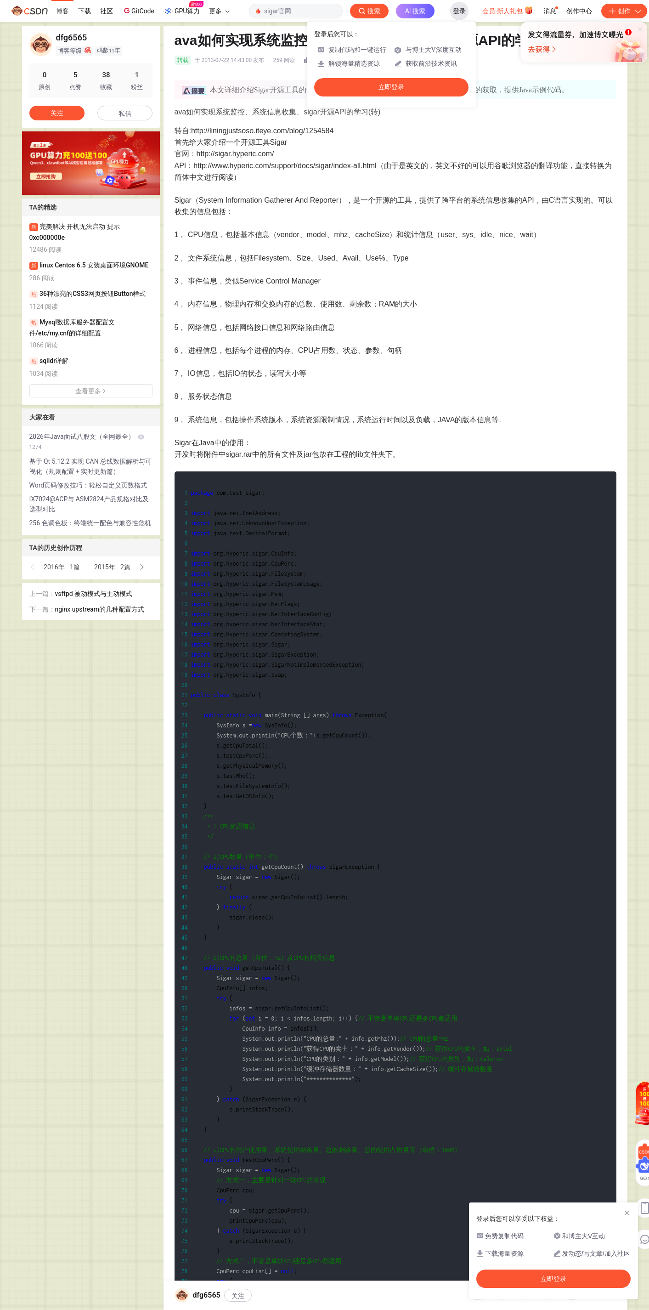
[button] (33, 567)
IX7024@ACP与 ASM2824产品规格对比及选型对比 (89, 504)
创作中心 (579, 11)
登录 (459, 11)
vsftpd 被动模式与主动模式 (94, 593)
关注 (237, 1295)
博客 (62, 11)
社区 (106, 11)
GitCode (138, 10)
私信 (125, 113)
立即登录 (391, 87)
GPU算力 (183, 8)
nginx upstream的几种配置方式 (99, 609)
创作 (624, 11)
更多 (219, 11)
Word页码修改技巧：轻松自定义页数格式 (88, 485)
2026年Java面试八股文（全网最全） (86, 441)
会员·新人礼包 (507, 10)
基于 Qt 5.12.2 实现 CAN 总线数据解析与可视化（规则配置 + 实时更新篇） (90, 466)
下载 (84, 11)
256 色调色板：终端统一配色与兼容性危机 (90, 523)
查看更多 (91, 391)
